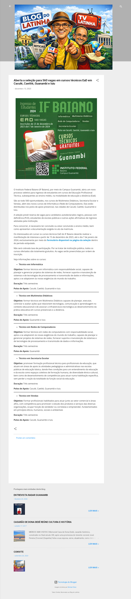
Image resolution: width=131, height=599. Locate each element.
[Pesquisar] (120, 7)
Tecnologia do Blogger (65, 582)
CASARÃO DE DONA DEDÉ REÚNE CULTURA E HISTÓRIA (43, 522)
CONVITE (19, 551)
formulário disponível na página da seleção (69, 240)
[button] (97, 81)
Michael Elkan (72, 587)
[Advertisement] (114, 113)
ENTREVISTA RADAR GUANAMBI (31, 495)
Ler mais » (93, 511)
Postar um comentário (25, 438)
